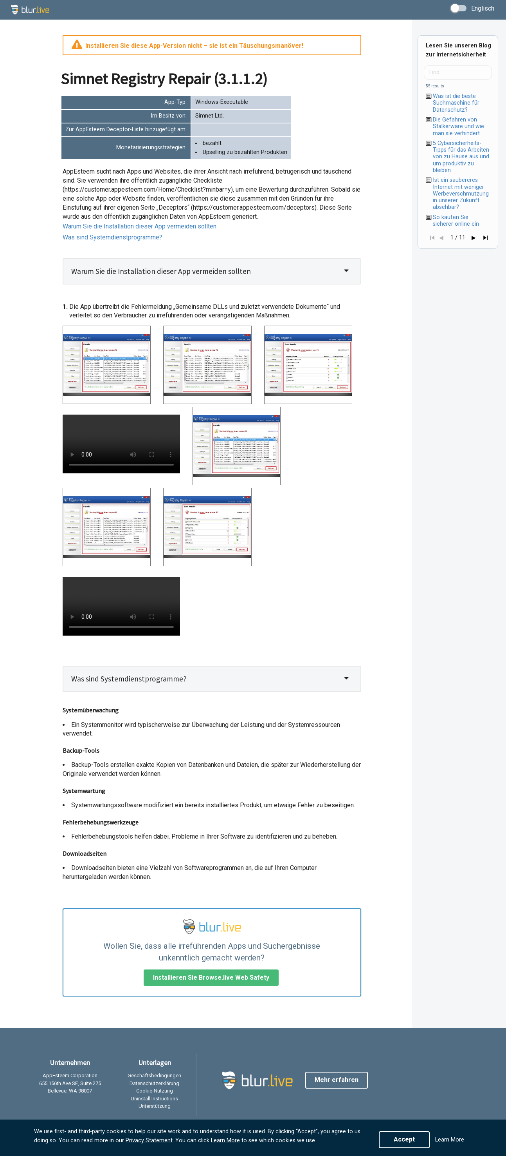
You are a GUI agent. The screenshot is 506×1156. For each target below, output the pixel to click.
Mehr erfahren (336, 1080)
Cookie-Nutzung (154, 1091)
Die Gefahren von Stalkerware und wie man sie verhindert (458, 126)
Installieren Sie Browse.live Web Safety (211, 977)
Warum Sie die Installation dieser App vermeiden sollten (139, 226)
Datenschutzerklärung (154, 1083)
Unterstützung (155, 1106)
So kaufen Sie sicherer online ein (456, 220)
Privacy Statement (149, 1140)
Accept (404, 1139)
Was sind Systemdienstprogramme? (112, 237)
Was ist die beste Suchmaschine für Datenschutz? (456, 103)
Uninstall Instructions (154, 1099)
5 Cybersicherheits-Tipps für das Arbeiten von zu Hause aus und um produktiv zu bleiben (461, 157)
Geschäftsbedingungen (154, 1075)
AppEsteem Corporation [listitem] (70, 1075)
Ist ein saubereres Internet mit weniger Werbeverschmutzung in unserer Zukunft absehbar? (461, 193)
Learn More (225, 1140)
